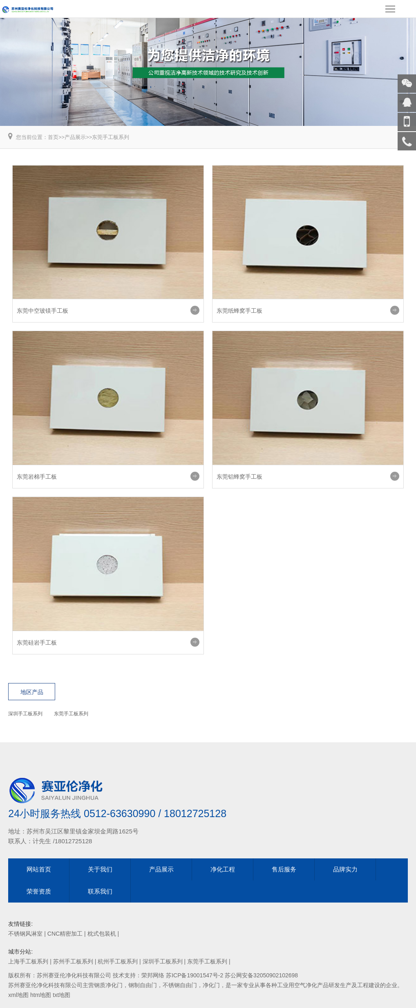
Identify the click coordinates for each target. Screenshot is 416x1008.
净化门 (211, 985)
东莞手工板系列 (110, 137)
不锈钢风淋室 (25, 933)
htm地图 (40, 995)
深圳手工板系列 (25, 714)
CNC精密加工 (65, 933)
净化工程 (222, 869)
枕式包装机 (101, 933)
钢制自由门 (142, 985)
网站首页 (39, 869)
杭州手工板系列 (118, 961)
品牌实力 (345, 869)
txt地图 (61, 995)
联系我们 (100, 891)
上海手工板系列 (28, 961)
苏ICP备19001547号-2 (194, 975)
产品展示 (75, 137)
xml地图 (18, 995)
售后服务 (284, 869)
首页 (53, 137)
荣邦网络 (152, 975)
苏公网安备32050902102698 (261, 975)
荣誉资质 (39, 891)
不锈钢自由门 (180, 985)
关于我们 (100, 869)
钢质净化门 (108, 985)
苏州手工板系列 (73, 961)
